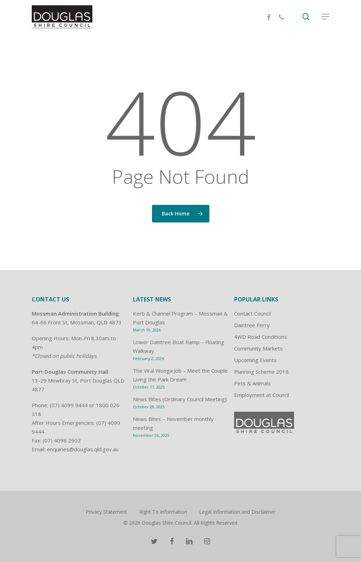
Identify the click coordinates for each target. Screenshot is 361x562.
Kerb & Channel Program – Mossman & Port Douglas (180, 318)
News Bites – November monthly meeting (173, 423)
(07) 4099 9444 (69, 405)
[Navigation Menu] (325, 16)
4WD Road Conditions (260, 336)
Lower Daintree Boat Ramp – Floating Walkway (178, 346)
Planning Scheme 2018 (261, 371)
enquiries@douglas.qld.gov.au (82, 449)
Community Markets (258, 348)
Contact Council (252, 313)
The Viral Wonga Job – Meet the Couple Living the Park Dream (180, 375)
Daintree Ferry (252, 325)
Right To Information (163, 511)
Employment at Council (261, 394)
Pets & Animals (252, 383)
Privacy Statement (106, 511)
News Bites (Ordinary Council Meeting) (180, 399)
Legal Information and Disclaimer (237, 511)
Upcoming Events (255, 360)
